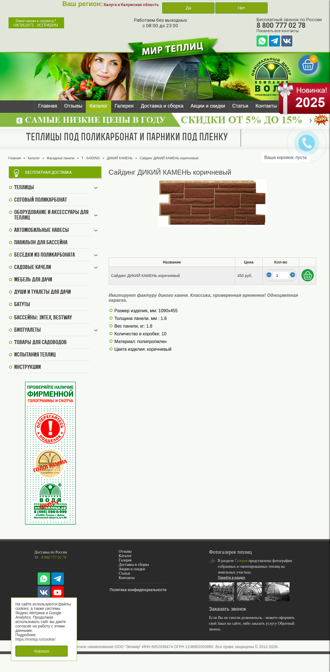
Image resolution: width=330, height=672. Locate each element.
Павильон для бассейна (40, 243)
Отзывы (73, 106)
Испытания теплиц (35, 355)
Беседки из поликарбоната (44, 255)
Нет (241, 8)
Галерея (124, 106)
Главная (47, 106)
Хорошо (41, 651)
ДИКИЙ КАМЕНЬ (120, 158)
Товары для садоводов (40, 342)
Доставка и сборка (162, 106)
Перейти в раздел (231, 578)
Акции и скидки (208, 106)
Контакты (266, 106)
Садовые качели (32, 267)
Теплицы (24, 188)
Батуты (22, 305)
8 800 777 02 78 (281, 25)
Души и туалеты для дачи (42, 292)
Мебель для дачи (33, 280)
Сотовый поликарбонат (40, 200)
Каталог (98, 106)
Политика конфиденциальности (138, 590)
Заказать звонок (227, 609)
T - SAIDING (90, 158)
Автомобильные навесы (41, 230)
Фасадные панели (61, 158)
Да (188, 8)
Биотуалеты (27, 330)
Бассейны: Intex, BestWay (43, 318)
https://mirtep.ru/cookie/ (35, 639)
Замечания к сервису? (35, 23)
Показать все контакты (278, 31)
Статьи (240, 106)
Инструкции (27, 367)
